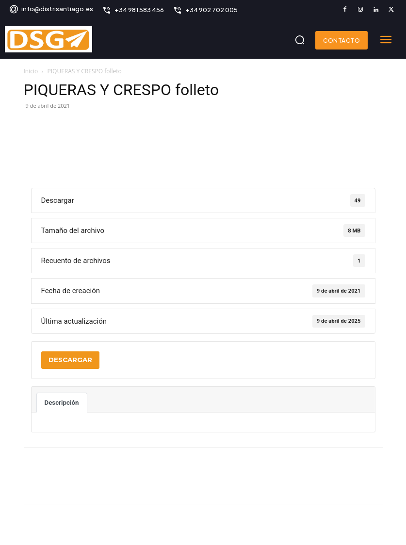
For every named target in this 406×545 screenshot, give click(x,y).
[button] (299, 39)
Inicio (31, 71)
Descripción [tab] (62, 402)
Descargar (70, 359)
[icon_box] (51, 10)
